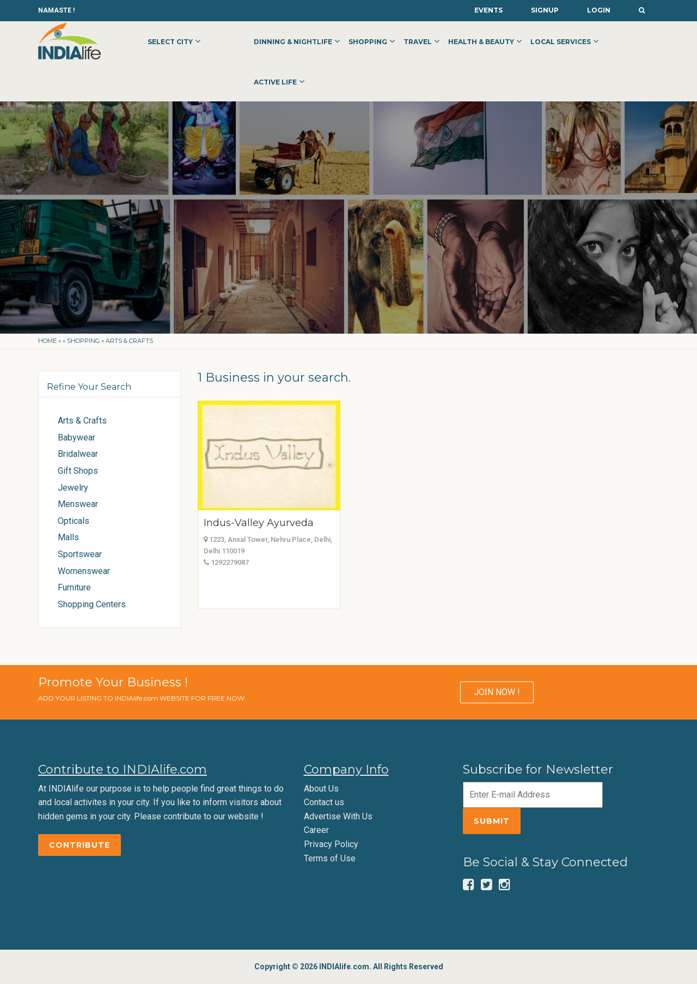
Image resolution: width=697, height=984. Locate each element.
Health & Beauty (481, 42)
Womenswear (84, 571)
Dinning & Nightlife (293, 42)
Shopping (367, 42)
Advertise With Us (338, 816)
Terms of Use (330, 858)
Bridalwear (78, 454)
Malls (68, 537)
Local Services (560, 42)
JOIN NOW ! (497, 692)
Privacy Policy (331, 844)
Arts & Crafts (82, 420)
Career (316, 830)
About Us (321, 788)
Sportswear (80, 554)
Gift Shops (78, 471)
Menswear (78, 504)
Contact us (324, 802)
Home (47, 341)
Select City (170, 42)
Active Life (275, 82)
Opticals (73, 521)
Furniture (74, 587)
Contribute (79, 845)
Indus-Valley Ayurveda (259, 523)
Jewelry (73, 487)
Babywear (76, 437)
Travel (417, 42)
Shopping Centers (92, 604)
